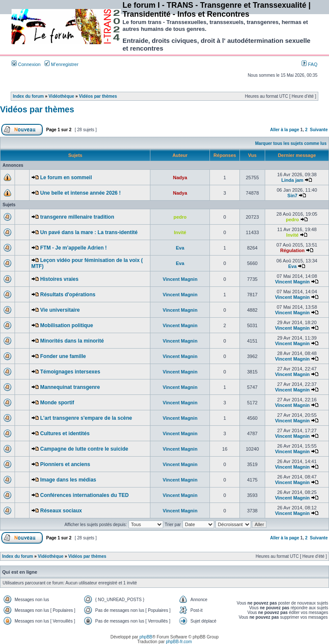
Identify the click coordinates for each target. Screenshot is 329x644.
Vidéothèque (61, 96)
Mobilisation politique (66, 325)
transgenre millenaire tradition (77, 217)
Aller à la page (284, 129)
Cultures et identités (65, 433)
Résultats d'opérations (68, 295)
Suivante (319, 129)
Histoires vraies (59, 279)
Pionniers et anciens (65, 464)
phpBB (145, 637)
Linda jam (292, 180)
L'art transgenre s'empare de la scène (86, 418)
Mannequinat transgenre (70, 387)
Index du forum (28, 96)
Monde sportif (57, 403)
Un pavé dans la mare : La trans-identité (89, 232)
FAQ (309, 64)
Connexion (26, 64)
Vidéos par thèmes (98, 96)
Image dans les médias (68, 480)
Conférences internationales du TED (84, 495)
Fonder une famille (63, 356)
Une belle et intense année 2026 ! (80, 193)
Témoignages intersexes (70, 372)
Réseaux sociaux (61, 511)
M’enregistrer (61, 64)
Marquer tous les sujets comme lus (291, 143)
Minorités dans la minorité (72, 341)
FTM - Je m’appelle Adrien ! (73, 248)
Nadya (180, 177)
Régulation (292, 250)
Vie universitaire (60, 310)
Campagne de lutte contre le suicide (84, 449)
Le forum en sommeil (66, 178)
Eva (180, 247)
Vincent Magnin (180, 279)
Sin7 (292, 195)
